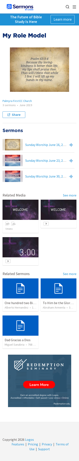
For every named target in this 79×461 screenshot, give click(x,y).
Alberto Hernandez (16, 307)
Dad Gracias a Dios (18, 340)
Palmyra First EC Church (17, 101)
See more (69, 195)
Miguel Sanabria (14, 344)
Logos (29, 439)
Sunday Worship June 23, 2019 (46, 160)
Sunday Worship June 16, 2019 (46, 145)
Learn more (63, 19)
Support (44, 449)
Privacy (47, 444)
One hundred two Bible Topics (26, 303)
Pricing (33, 444)
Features (18, 444)
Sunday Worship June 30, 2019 (46, 176)
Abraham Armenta (54, 307)
